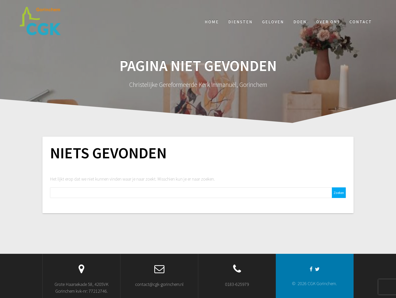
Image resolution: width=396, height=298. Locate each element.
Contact (361, 21)
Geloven (273, 21)
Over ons (328, 21)
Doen (300, 21)
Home (212, 21)
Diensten (240, 21)
